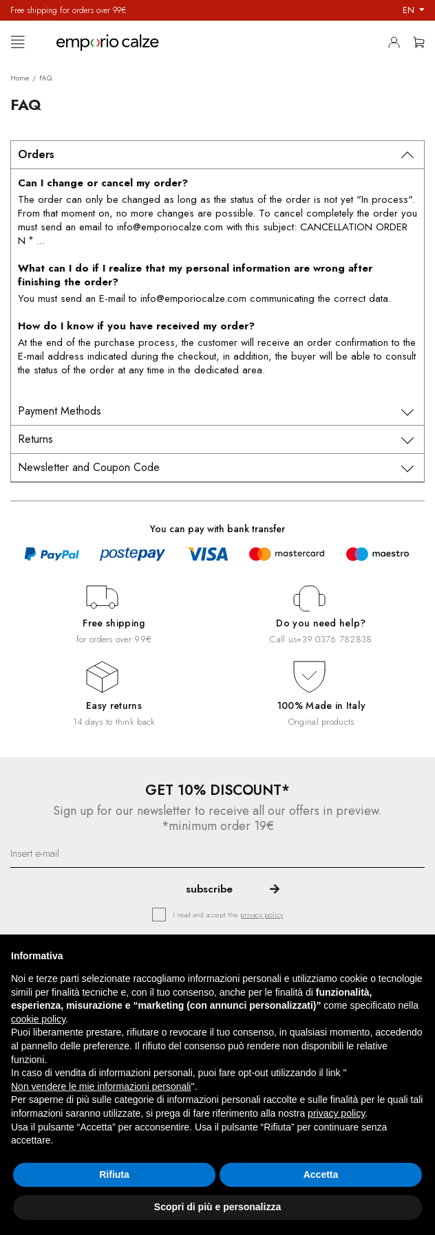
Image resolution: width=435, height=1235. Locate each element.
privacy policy (262, 914)
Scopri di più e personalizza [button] (217, 1206)
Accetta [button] (321, 1174)
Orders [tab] (36, 154)
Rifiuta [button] (114, 1174)
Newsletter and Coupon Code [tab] (89, 467)
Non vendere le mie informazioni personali (101, 1086)
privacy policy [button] (336, 1113)
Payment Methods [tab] (59, 411)
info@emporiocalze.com (170, 226)
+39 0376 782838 (334, 639)
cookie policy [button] (38, 1019)
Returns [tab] (35, 439)
